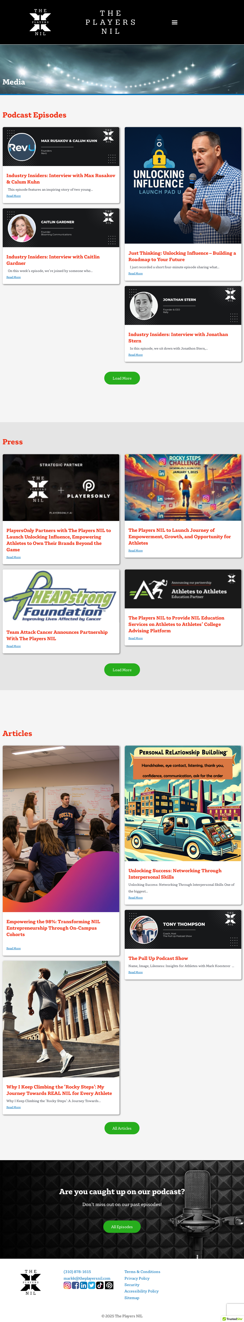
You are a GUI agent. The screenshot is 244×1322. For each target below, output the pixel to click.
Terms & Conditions (142, 1271)
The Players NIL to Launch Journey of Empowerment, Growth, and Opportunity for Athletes (179, 536)
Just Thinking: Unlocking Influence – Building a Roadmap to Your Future (182, 256)
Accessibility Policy (141, 1291)
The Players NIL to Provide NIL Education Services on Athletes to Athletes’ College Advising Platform (176, 624)
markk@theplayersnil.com (87, 1278)
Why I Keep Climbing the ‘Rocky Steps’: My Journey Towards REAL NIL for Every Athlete (59, 1090)
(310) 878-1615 (77, 1271)
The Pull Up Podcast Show (158, 958)
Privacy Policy (137, 1278)
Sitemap (131, 1297)
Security (131, 1284)
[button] (174, 22)
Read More (13, 196)
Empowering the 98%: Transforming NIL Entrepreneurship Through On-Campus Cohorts (53, 927)
